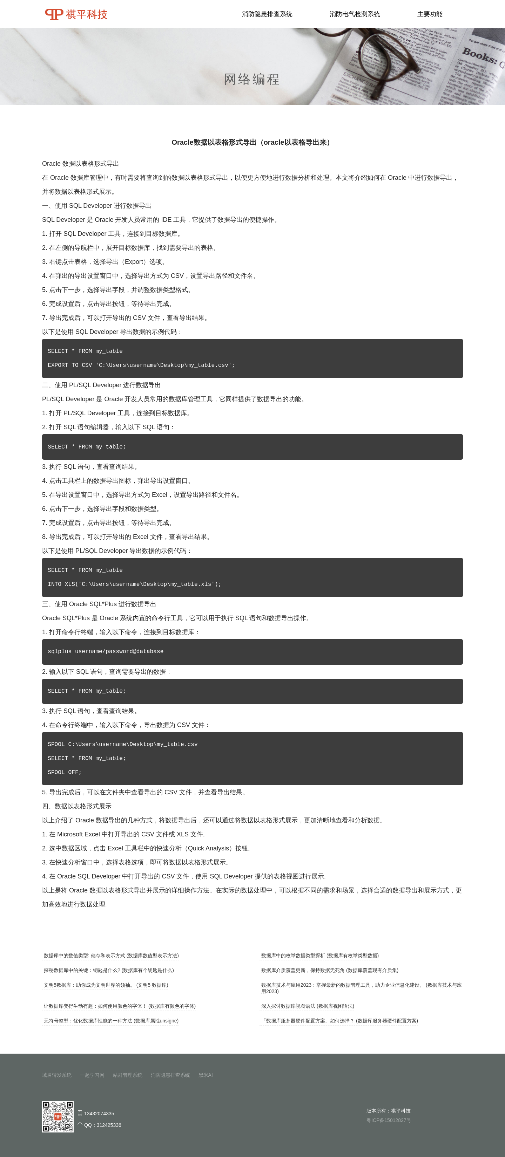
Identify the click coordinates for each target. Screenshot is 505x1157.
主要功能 (430, 14)
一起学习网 (92, 1075)
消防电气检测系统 (355, 14)
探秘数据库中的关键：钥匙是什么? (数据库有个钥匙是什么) (109, 970)
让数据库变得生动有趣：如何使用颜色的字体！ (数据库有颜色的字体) (120, 1006)
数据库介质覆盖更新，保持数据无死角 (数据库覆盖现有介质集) (329, 970)
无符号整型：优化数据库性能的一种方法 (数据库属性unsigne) (111, 1021)
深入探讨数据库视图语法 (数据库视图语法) (307, 1006)
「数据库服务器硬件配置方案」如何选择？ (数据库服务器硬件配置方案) (339, 1021)
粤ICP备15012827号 (388, 1120)
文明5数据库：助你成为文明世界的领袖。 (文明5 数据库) (106, 985)
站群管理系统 (127, 1075)
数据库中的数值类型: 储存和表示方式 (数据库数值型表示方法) (111, 955)
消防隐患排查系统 (267, 14)
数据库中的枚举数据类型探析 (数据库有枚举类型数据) (320, 955)
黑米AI (205, 1075)
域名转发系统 (57, 1075)
